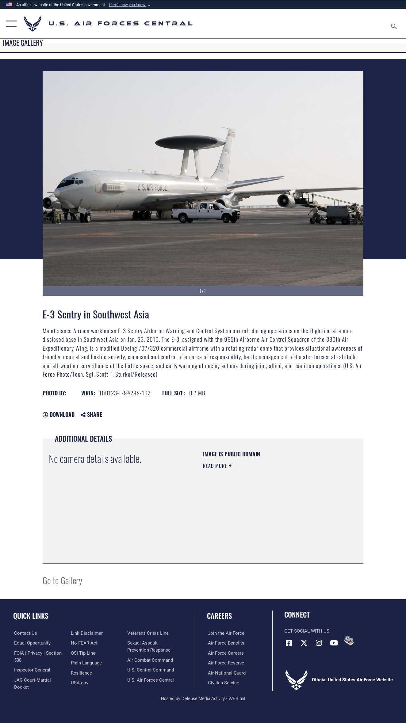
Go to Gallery (62, 580)
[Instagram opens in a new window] (319, 642)
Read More (216, 466)
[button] (130, 5)
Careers (219, 616)
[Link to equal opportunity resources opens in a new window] (31, 643)
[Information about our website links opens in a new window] (86, 633)
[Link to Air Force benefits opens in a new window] (225, 643)
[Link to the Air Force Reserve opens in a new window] (225, 662)
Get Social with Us (306, 631)
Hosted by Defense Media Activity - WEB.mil (203, 697)
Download (59, 414)
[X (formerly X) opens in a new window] (303, 642)
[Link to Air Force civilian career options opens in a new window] (222, 682)
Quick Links (30, 616)
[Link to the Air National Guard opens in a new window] (226, 672)
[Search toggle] (395, 24)
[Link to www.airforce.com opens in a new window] (225, 633)
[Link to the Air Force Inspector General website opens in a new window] (31, 669)
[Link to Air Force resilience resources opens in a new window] (81, 672)
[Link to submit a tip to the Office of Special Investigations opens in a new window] (83, 653)
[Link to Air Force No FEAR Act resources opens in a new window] (84, 643)
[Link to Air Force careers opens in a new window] (225, 653)
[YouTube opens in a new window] (334, 642)
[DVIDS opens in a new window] (349, 640)
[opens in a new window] (86, 662)
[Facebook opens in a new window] (288, 642)
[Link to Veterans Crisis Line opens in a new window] (148, 633)
